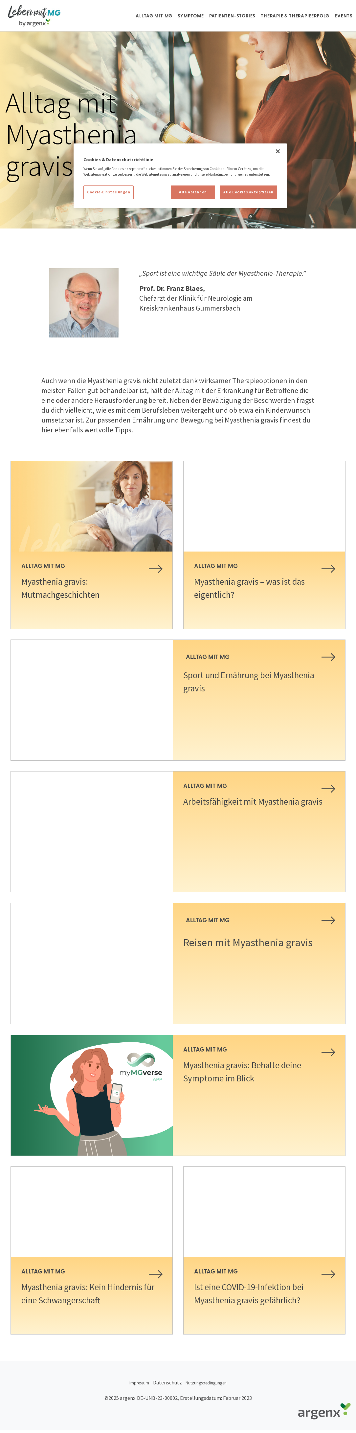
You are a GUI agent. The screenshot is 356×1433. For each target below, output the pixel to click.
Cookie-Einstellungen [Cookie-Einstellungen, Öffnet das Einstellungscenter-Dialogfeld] (108, 192)
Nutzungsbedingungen (214, 1388)
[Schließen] (278, 151)
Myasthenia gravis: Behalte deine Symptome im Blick (255, 1071)
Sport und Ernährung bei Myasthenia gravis (237, 681)
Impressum (129, 1388)
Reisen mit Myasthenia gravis (256, 950)
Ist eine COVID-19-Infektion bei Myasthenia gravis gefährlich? (261, 1293)
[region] (180, 175)
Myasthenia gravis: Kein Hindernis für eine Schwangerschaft (73, 1299)
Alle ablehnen (193, 192)
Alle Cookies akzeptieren (248, 192)
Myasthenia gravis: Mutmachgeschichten (69, 588)
